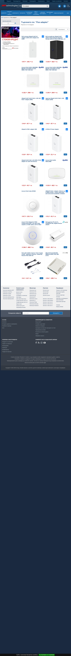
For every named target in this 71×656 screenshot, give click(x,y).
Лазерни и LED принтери (61, 290)
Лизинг (48, 1)
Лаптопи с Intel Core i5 (48, 303)
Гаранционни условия (41, 329)
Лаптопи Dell (45, 292)
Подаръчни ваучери (6, 351)
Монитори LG (33, 300)
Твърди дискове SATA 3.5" (22, 302)
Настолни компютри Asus (8, 297)
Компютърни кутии (20, 305)
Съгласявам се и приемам (46, 654)
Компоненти (15, 13)
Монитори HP (33, 297)
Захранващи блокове (21, 307)
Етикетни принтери (60, 295)
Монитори (33, 288)
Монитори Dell (33, 295)
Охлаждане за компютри (21, 295)
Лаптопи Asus (46, 290)
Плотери (58, 296)
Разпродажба (33, 1)
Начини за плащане (40, 325)
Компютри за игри (7, 295)
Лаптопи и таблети (9, 13)
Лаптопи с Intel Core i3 (48, 302)
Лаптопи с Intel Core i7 (48, 305)
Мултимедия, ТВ (50, 13)
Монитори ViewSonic (34, 305)
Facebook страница (6, 325)
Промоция (4, 347)
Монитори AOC (33, 292)
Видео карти (19, 304)
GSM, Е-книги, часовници (36, 13)
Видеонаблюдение (58, 13)
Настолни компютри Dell (8, 298)
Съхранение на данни (29, 13)
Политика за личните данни (42, 331)
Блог (3, 327)
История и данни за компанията (9, 324)
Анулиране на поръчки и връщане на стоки (45, 327)
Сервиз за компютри (57, 1)
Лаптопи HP (45, 293)
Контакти (66, 1)
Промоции (25, 1)
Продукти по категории (7, 341)
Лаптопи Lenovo (46, 295)
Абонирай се (56, 313)
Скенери (58, 304)
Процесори (18, 293)
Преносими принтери (60, 301)
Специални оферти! (14, 313)
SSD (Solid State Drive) (21, 298)
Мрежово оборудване (43, 13)
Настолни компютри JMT (8, 290)
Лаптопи (45, 288)
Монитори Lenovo (33, 298)
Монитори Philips (33, 302)
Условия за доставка (40, 324)
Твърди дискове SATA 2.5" (22, 300)
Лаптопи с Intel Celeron (48, 298)
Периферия (22, 13)
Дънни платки (19, 292)
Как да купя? (38, 322)
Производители (16, 1)
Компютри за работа (7, 292)
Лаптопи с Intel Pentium (48, 300)
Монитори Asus (33, 293)
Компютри (3, 13)
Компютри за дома (7, 293)
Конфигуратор (41, 1)
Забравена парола (40, 335)
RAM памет (18, 297)
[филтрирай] (15, 23)
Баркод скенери (59, 306)
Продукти (9, 1)
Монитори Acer (33, 290)
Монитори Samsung (34, 303)
